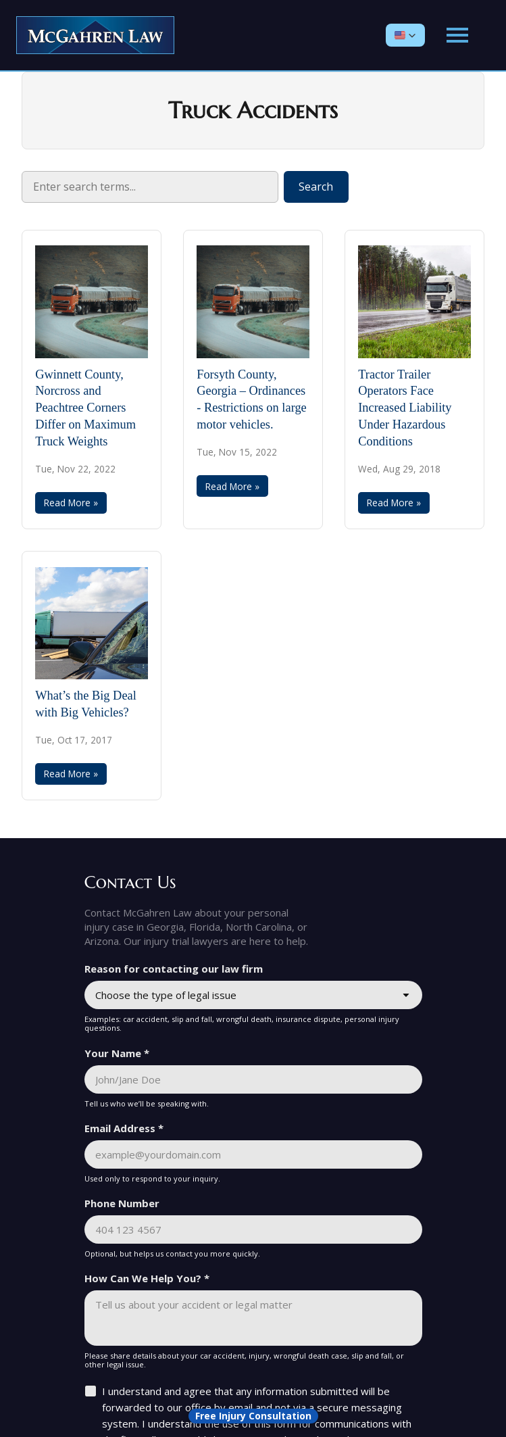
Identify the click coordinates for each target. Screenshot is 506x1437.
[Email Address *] (253, 1154)
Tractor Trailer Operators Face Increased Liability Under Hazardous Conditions (404, 408)
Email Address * (123, 1128)
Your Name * (116, 1053)
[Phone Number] (253, 1229)
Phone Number (121, 1203)
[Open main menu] (457, 35)
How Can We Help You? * (146, 1278)
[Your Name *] (253, 1079)
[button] (405, 35)
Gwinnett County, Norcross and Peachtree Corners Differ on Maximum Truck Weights (85, 408)
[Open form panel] (253, 1416)
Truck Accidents (253, 110)
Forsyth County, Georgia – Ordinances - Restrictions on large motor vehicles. (252, 400)
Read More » (71, 502)
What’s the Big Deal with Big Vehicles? (85, 704)
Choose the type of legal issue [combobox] (165, 995)
